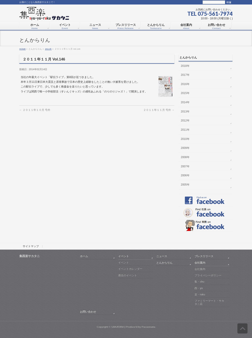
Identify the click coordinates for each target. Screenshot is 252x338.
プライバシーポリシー (208, 275)
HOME (22, 49)
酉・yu (199, 288)
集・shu (199, 281)
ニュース (161, 256)
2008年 (185, 157)
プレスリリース (204, 256)
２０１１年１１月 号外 (158, 109)
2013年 (185, 111)
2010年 (185, 139)
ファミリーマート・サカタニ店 (209, 302)
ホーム (84, 256)
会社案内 (200, 262)
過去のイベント (127, 275)
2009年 (185, 148)
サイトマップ (31, 246)
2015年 (185, 93)
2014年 (185, 102)
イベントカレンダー (130, 268)
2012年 (185, 120)
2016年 (185, 84)
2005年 (185, 184)
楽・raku (200, 294)
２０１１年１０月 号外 (34, 109)
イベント (123, 256)
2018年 (185, 65)
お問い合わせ (88, 311)
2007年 (185, 166)
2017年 (185, 74)
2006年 (185, 175)
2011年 (48, 49)
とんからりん (164, 262)
